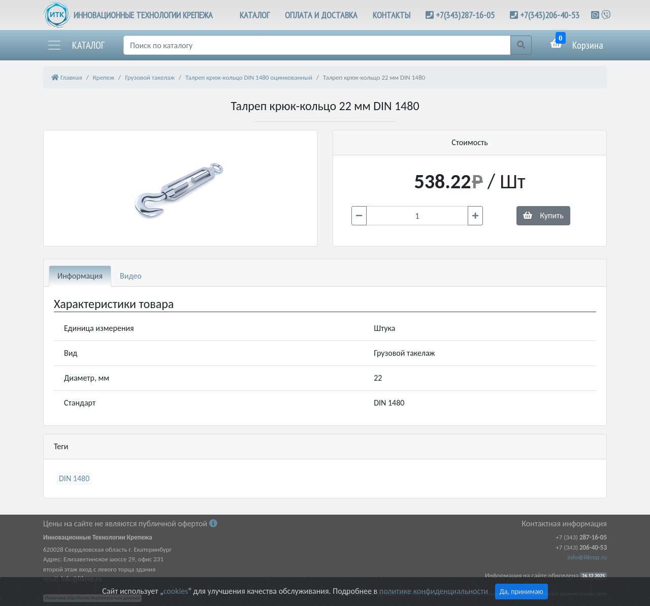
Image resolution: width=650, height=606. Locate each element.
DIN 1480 (74, 478)
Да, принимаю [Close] (521, 591)
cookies (176, 591)
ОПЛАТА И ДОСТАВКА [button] (321, 15)
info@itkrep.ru (587, 557)
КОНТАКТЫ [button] (391, 15)
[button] (75, 45)
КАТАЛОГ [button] (255, 15)
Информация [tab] (80, 276)
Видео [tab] (131, 276)
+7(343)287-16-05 (465, 15)
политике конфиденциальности (433, 591)
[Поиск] (317, 45)
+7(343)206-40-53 (549, 15)
